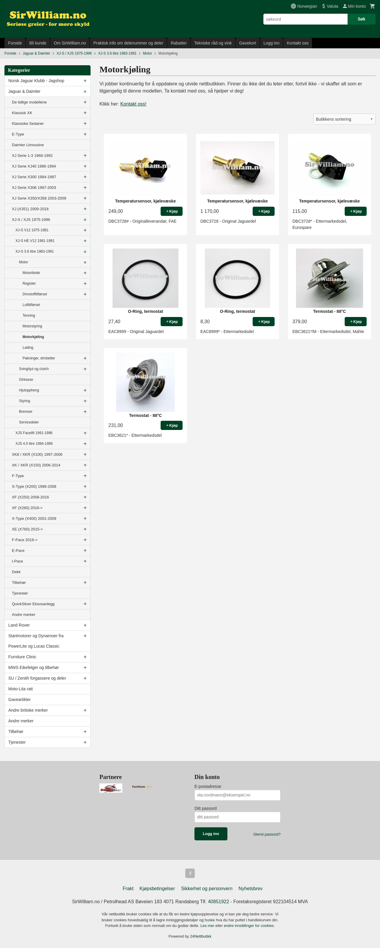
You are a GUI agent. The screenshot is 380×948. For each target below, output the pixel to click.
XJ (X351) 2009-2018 (30, 209)
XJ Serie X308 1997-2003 (34, 187)
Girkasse (26, 379)
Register (29, 283)
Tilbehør (19, 582)
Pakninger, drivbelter (39, 358)
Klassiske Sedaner (28, 123)
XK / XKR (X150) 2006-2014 (36, 465)
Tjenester (20, 593)
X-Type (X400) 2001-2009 (34, 518)
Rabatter (179, 43)
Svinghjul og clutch (34, 369)
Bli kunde (38, 43)
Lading (28, 347)
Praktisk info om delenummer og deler (128, 43)
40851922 (218, 901)
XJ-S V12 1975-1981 (31, 230)
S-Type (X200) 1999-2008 (34, 486)
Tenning (29, 315)
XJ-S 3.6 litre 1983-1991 (34, 251)
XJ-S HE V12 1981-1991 (34, 241)
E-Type (18, 134)
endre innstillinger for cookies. (249, 925)
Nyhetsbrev (251, 888)
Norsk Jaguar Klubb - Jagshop (36, 80)
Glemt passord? (267, 834)
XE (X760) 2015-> (27, 529)
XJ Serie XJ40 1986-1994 (34, 166)
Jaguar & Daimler (24, 91)
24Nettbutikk (200, 936)
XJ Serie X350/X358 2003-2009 (39, 198)
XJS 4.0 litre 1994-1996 (34, 444)
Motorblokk (31, 273)
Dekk (16, 572)
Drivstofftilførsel (35, 294)
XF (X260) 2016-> (27, 508)
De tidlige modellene (29, 102)
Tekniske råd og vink (213, 43)
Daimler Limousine (28, 145)
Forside (15, 43)
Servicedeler (29, 422)
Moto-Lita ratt (20, 688)
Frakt (128, 888)
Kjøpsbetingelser (157, 888)
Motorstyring (32, 326)
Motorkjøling (33, 337)
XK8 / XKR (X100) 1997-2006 (37, 454)
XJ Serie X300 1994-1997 (34, 177)
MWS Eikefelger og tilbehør (33, 667)
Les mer (208, 925)
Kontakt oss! (133, 103)
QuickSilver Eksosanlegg (33, 604)
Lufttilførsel (31, 305)
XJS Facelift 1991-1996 (34, 433)
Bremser (25, 412)
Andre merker (23, 614)
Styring (24, 401)
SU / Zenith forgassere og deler (37, 678)
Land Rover (19, 625)
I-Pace (17, 561)
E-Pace (18, 550)
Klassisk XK (22, 113)
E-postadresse (207, 786)
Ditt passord (205, 808)
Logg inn (272, 43)
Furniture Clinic (22, 656)
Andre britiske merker (28, 710)
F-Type (18, 476)
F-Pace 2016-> (24, 540)
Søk (361, 19)
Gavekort (247, 43)
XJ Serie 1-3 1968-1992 (32, 155)
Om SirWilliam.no (70, 43)
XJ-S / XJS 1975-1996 (31, 219)
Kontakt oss (297, 43)
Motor (23, 262)
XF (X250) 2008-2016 (30, 497)
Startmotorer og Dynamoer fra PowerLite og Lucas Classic (36, 641)
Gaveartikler (19, 699)
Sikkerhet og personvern (206, 888)
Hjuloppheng (29, 390)
